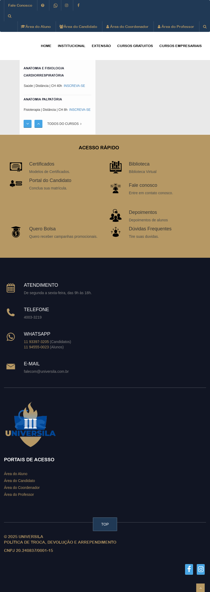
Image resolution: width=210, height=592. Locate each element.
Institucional (71, 46)
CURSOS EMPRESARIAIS (180, 46)
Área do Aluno (36, 26)
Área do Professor (176, 26)
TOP (105, 524)
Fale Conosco (20, 5)
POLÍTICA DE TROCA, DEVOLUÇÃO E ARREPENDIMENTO (60, 542)
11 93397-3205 (36, 342)
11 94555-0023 (36, 347)
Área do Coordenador (127, 26)
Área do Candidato (78, 26)
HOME (46, 46)
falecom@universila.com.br (46, 371)
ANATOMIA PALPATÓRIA (43, 99)
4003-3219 (33, 317)
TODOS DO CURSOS (64, 124)
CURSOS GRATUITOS (135, 46)
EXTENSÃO (101, 46)
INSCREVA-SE (74, 86)
